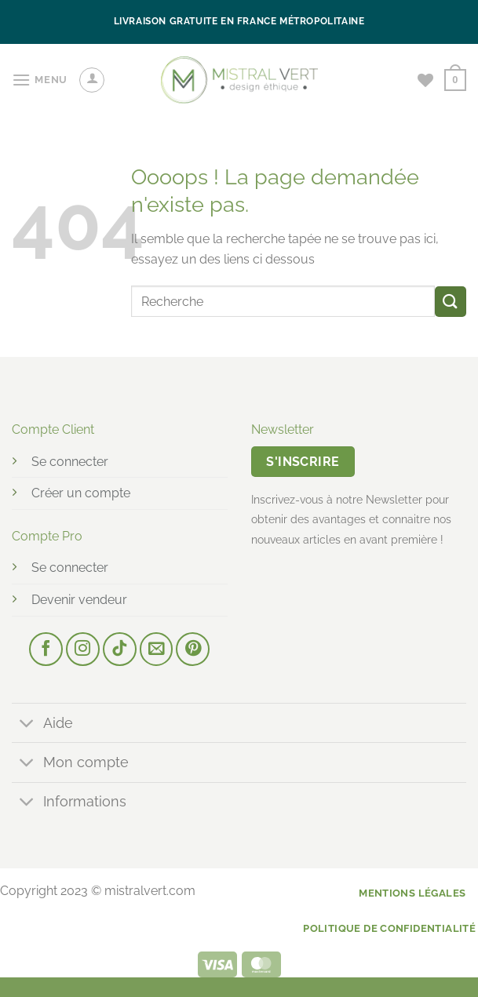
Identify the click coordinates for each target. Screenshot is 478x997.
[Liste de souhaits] (425, 80)
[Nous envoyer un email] (156, 649)
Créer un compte (80, 493)
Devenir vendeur (79, 599)
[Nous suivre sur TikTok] (120, 649)
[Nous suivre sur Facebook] (46, 649)
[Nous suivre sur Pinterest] (193, 649)
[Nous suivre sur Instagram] (83, 649)
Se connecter (69, 461)
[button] (40, 79)
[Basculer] (27, 724)
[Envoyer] (450, 301)
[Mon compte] (91, 80)
